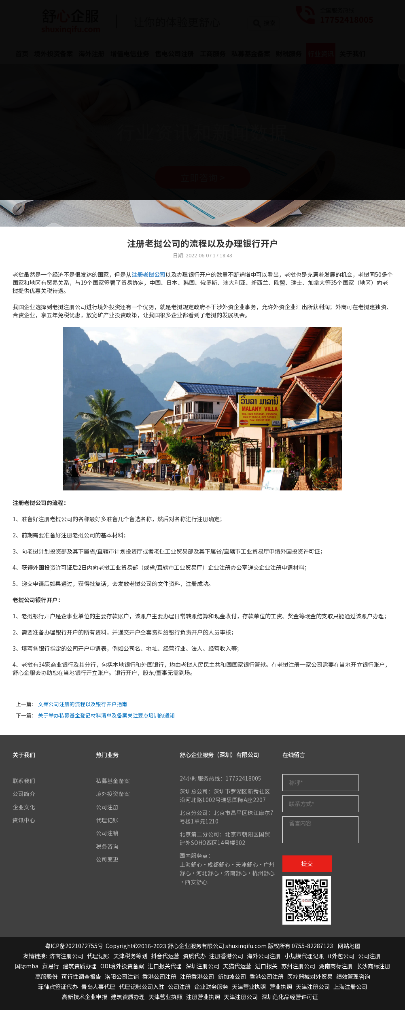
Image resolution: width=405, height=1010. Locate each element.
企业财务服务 (211, 986)
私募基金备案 (113, 781)
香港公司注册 (159, 976)
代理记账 (107, 820)
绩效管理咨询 (353, 976)
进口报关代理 (165, 966)
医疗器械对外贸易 (310, 976)
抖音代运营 (165, 956)
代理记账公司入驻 (141, 986)
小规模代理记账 (304, 956)
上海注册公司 (350, 986)
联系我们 (24, 781)
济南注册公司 (66, 956)
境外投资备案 (113, 793)
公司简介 (24, 793)
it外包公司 (341, 956)
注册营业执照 (203, 997)
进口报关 (266, 966)
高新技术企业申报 (84, 997)
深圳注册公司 (202, 966)
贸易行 (50, 966)
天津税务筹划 (130, 956)
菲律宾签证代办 (58, 986)
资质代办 (194, 956)
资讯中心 (24, 820)
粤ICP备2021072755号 (74, 946)
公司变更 (107, 859)
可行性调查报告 (81, 976)
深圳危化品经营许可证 (289, 997)
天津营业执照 (249, 986)
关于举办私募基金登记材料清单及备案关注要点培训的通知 (106, 715)
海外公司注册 (264, 956)
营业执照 (280, 986)
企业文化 (24, 807)
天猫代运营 (237, 966)
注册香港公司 (226, 956)
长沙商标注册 (373, 966)
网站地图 (349, 946)
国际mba (26, 966)
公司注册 (107, 807)
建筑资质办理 (80, 966)
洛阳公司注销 (122, 976)
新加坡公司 (232, 976)
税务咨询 (107, 846)
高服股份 (46, 976)
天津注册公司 (313, 986)
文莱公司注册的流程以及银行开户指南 (82, 704)
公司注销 (107, 833)
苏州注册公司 (298, 966)
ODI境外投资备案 (122, 966)
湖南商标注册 (336, 966)
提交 (307, 863)
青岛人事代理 (98, 986)
